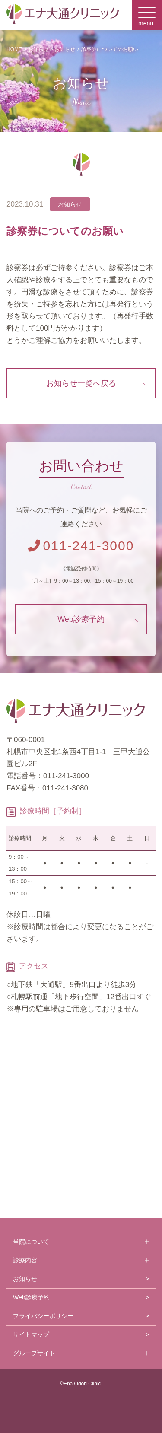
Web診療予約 (81, 619)
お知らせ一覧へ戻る (81, 383)
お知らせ (25, 1278)
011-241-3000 (81, 545)
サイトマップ (31, 1334)
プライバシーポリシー (43, 1315)
